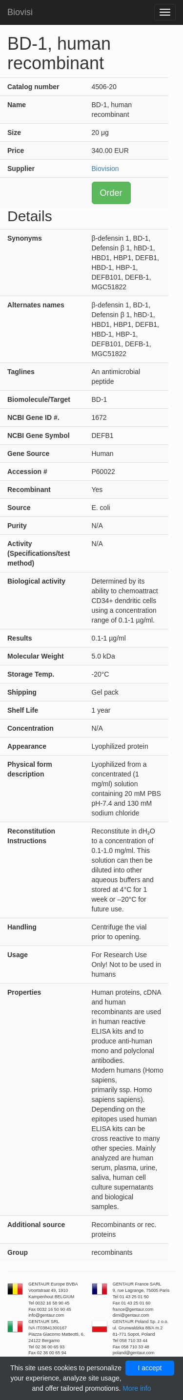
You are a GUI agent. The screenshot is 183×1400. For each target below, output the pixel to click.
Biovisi (20, 12)
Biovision (105, 168)
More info (136, 1388)
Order (111, 193)
